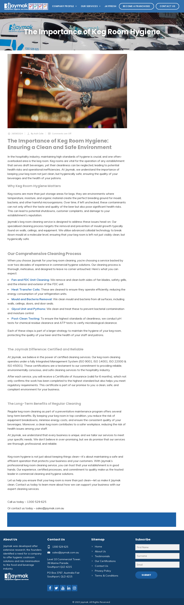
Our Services (91, 6)
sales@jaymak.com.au (65, 552)
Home (98, 546)
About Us (100, 551)
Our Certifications (105, 561)
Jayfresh (110, 6)
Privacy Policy (103, 570)
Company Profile (64, 6)
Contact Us (167, 6)
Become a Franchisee (136, 6)
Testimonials (102, 556)
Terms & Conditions (106, 575)
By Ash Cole (37, 133)
